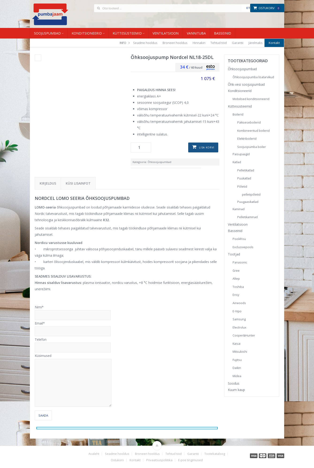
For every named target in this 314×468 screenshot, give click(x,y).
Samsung (239, 319)
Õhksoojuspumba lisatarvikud (253, 77)
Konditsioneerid (87, 33)
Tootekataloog (214, 453)
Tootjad (234, 254)
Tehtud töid (219, 43)
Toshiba (238, 287)
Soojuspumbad (47, 33)
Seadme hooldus (145, 43)
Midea (237, 376)
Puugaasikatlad (247, 202)
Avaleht (93, 453)
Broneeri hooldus (175, 43)
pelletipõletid (251, 195)
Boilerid (238, 114)
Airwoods (239, 303)
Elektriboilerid (247, 139)
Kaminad (239, 209)
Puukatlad (244, 178)
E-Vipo (237, 311)
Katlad (237, 162)
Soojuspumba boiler (251, 147)
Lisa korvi (206, 147)
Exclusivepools (243, 247)
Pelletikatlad (245, 170)
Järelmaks (256, 43)
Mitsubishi (240, 352)
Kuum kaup (236, 389)
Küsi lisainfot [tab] (78, 183)
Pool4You (239, 239)
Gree (236, 271)
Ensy (236, 295)
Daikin (237, 368)
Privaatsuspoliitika (159, 460)
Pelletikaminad (247, 217)
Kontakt (274, 43)
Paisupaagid (241, 154)
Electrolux (239, 327)
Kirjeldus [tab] (48, 183)
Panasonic (240, 262)
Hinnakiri (199, 43)
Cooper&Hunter (244, 335)
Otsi (249, 8)
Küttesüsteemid (127, 33)
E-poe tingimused (190, 460)
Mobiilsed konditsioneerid (251, 99)
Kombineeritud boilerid (253, 131)
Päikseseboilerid (249, 122)
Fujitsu (237, 360)
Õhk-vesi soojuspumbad (246, 84)
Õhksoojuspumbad (159, 162)
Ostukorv (267, 8)
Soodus (233, 383)
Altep (236, 279)
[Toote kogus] (141, 147)
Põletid (242, 187)
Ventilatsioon (166, 33)
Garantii (237, 43)
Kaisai (237, 344)
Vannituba (196, 33)
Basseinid (222, 33)
